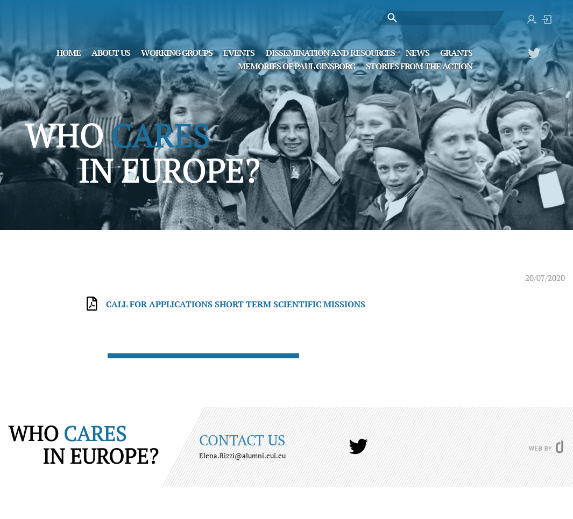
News (417, 52)
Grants (456, 52)
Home (68, 52)
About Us (110, 52)
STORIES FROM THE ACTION (419, 65)
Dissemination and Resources (330, 52)
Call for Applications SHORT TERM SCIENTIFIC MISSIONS (235, 304)
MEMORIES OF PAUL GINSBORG (296, 65)
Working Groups (177, 52)
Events (238, 52)
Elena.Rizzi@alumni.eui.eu (242, 455)
